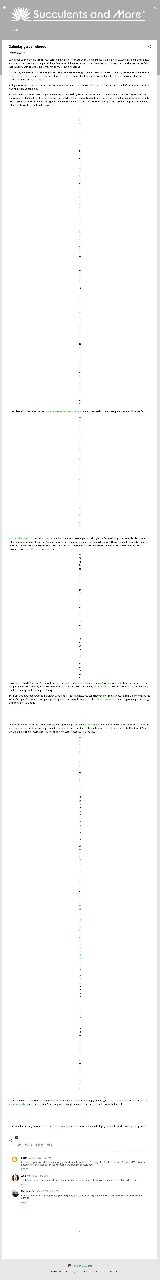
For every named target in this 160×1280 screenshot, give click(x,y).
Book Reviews (113, 30)
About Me (18, 30)
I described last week (104, 699)
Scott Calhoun (92, 724)
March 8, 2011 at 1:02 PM (48, 1191)
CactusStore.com (102, 686)
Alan (23, 1175)
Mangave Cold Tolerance (82, 30)
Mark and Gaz (28, 1191)
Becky (24, 1158)
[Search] (156, 8)
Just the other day (18, 538)
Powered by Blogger (80, 1266)
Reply (24, 1169)
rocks (49, 1145)
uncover (61, 1126)
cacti (18, 1145)
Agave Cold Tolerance (45, 30)
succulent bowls (17, 1104)
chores (28, 1145)
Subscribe (133, 30)
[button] (149, 47)
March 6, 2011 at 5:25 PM (38, 1176)
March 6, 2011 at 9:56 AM (40, 1158)
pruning (39, 1145)
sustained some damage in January (63, 411)
